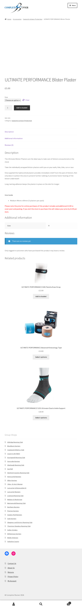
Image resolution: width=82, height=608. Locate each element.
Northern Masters (13, 507)
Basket (63, 603)
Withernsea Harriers (14, 534)
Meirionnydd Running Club (16, 503)
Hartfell (10, 469)
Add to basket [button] (41, 296)
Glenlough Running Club (15, 465)
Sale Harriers (11, 519)
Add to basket (21, 108)
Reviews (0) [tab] (9, 145)
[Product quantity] (8, 107)
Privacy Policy (13, 576)
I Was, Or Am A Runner (15, 484)
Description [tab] (9, 132)
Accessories (17, 19)
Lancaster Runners (13, 492)
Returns (11, 572)
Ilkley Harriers (12, 480)
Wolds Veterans (12, 538)
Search (41, 604)
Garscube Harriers (13, 461)
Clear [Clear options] (27, 100)
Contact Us (12, 563)
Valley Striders (12, 530)
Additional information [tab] (14, 138)
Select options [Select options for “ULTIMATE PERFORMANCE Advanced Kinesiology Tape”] (41, 357)
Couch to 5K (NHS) (13, 454)
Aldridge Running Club (15, 442)
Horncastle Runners (14, 477)
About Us (11, 568)
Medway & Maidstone (14, 500)
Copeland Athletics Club (15, 450)
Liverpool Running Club (15, 496)
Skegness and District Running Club (19, 522)
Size (6, 97)
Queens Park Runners (14, 515)
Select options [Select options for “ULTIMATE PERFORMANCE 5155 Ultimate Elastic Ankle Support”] (41, 417)
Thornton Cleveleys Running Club (19, 526)
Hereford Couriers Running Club (18, 473)
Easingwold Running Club (16, 458)
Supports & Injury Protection (32, 19)
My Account (12, 581)
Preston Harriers (13, 511)
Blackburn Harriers (13, 446)
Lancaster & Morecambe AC (16, 488)
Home (9, 19)
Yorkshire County (13, 542)
